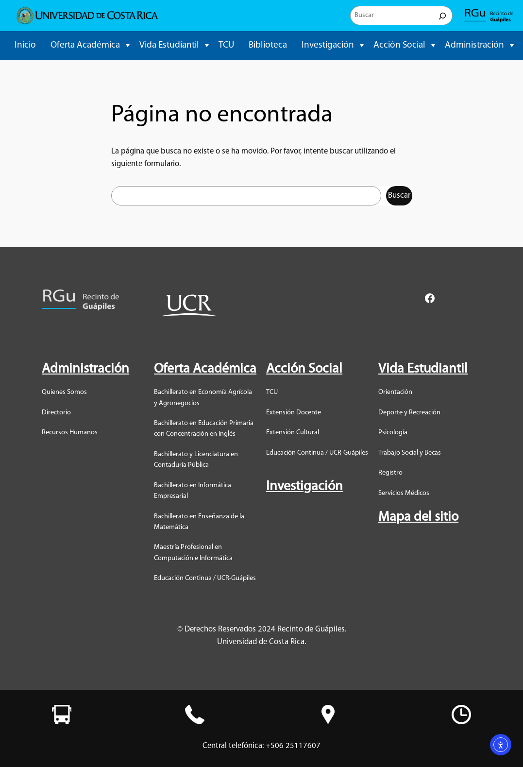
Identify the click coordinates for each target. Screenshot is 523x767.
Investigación (328, 45)
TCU (226, 45)
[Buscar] (442, 15)
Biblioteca (268, 45)
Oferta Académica (85, 45)
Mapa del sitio (418, 517)
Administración (474, 45)
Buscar (399, 195)
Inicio (25, 45)
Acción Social (399, 45)
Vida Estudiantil (169, 45)
